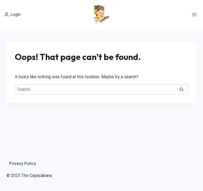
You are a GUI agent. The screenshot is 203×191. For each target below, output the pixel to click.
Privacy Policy (22, 163)
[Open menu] (194, 14)
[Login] (12, 14)
